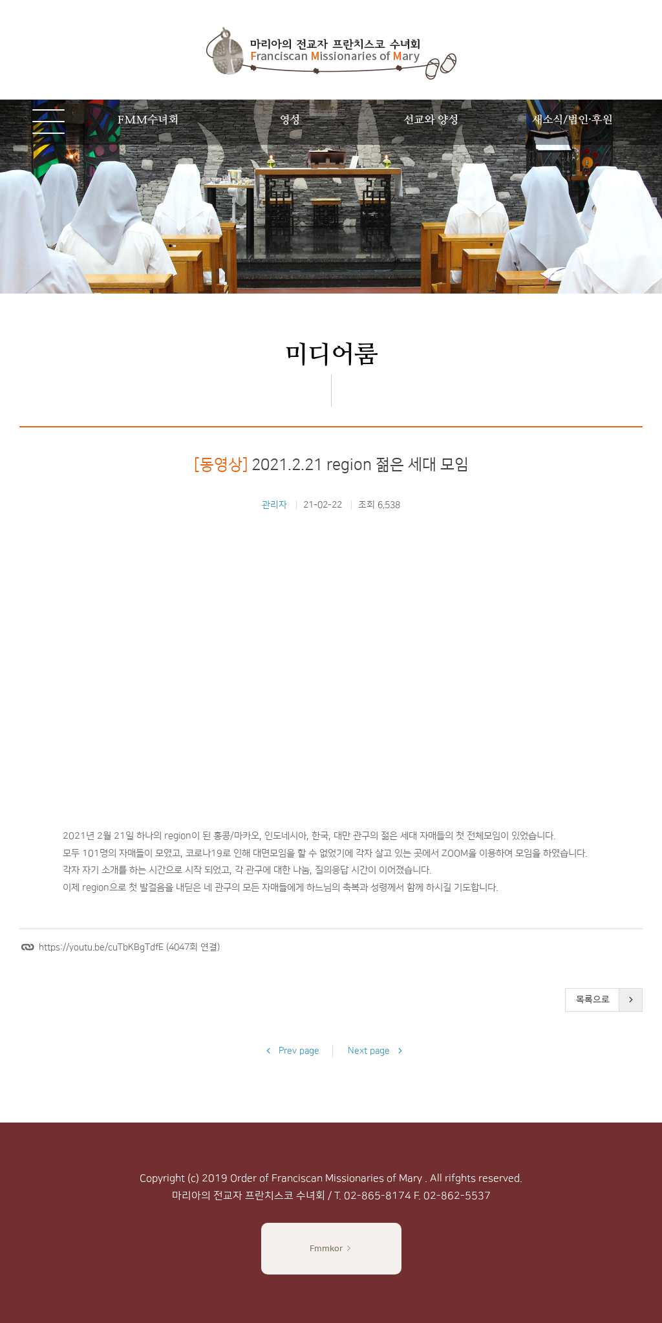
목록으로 (593, 1000)
